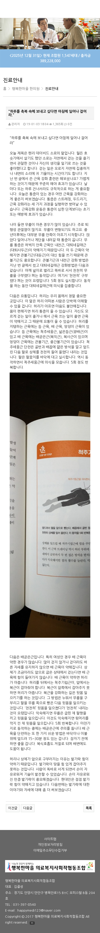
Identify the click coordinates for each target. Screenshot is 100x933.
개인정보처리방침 (50, 844)
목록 (89, 808)
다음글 (27, 808)
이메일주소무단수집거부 (50, 850)
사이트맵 (50, 839)
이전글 (12, 808)
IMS (32, 923)
